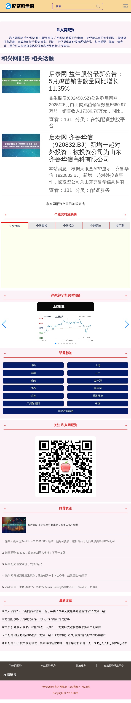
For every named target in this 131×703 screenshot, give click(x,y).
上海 (97, 365)
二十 (97, 372)
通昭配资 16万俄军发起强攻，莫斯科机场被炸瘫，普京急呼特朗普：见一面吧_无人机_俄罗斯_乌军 (64, 643)
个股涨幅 (14, 226)
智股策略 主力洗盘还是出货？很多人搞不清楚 (53, 524)
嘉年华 (98, 388)
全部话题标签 (66, 410)
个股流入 (68, 225)
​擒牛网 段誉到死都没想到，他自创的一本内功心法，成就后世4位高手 (46, 575)
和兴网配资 (15, 665)
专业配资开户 (48, 665)
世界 (33, 388)
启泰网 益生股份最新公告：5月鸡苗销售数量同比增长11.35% (86, 81)
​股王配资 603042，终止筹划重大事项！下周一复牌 (35, 552)
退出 (33, 365)
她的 (33, 380)
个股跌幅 (41, 225)
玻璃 (33, 372)
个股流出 (96, 225)
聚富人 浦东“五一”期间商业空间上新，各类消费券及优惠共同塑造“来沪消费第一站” (54, 611)
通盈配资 (97, 395)
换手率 (120, 225)
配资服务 (81, 665)
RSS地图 (73, 686)
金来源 (98, 380)
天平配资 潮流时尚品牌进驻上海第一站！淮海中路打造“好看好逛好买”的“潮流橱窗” (54, 635)
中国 (97, 403)
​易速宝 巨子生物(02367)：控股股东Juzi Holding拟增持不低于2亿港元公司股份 (51, 587)
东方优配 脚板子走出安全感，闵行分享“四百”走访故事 (36, 619)
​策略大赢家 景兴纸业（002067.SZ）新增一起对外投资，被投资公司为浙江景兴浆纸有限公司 (60, 541)
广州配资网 (33, 403)
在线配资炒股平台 (114, 665)
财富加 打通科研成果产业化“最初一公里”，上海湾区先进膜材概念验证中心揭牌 (51, 627)
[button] (4, 324)
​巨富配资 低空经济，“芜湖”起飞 (23, 564)
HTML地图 (84, 686)
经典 (33, 395)
